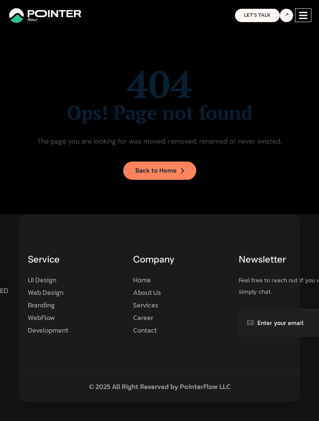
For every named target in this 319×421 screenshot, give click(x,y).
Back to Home (159, 170)
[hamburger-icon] (303, 15)
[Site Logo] (46, 14)
